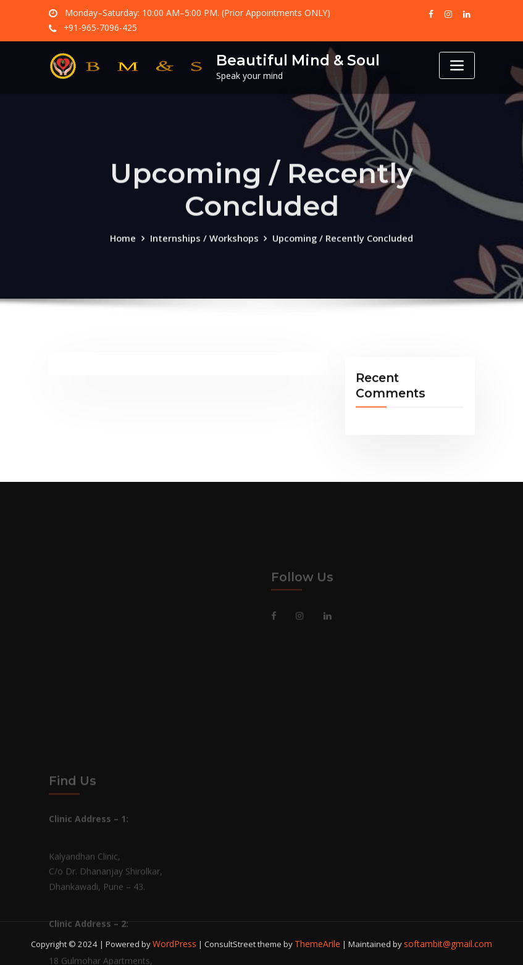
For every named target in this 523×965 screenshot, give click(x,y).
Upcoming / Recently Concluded (340, 252)
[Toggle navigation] (457, 65)
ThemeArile (320, 942)
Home (127, 252)
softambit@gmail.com (446, 942)
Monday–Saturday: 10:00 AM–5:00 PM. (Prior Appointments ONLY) (188, 13)
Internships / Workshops (206, 252)
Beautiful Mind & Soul (295, 59)
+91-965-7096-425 (99, 27)
